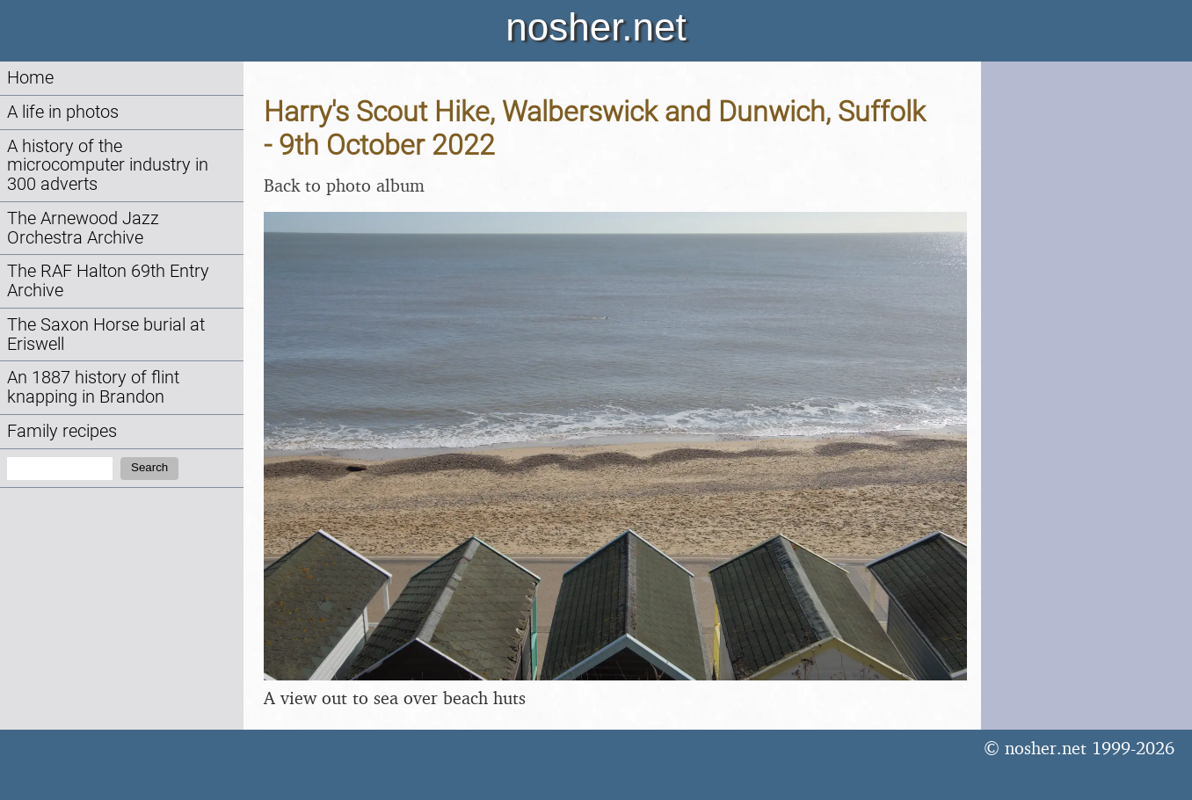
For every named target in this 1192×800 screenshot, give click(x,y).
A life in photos (63, 112)
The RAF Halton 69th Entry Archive (108, 281)
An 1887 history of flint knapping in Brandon (93, 387)
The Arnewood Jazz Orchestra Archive (83, 228)
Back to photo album (344, 185)
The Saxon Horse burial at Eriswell (106, 334)
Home (30, 78)
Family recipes (62, 431)
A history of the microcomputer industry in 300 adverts (107, 165)
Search (149, 467)
